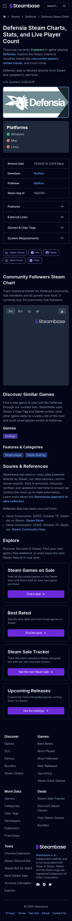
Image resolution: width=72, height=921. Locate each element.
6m (20, 311)
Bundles (10, 766)
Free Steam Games (50, 818)
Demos (9, 758)
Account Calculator (17, 883)
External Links (36, 217)
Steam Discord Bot (17, 861)
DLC (7, 751)
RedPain (39, 173)
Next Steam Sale (16, 875)
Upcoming (44, 773)
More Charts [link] (14, 260)
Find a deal (36, 594)
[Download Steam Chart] (62, 311)
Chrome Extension (17, 853)
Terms (22, 913)
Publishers (11, 828)
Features (36, 206)
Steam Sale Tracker (51, 798)
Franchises (12, 835)
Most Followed (47, 758)
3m (10, 311)
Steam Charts (14, 773)
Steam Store (34, 520)
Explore (9, 890)
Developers (12, 821)
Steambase (43, 855)
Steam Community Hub (28, 529)
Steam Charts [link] (14, 252)
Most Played (46, 751)
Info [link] (35, 252)
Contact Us (59, 913)
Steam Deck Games (51, 781)
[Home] (4, 16)
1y (29, 311)
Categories (12, 806)
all (37, 311)
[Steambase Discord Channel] (38, 884)
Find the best (36, 632)
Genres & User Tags (36, 227)
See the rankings (36, 710)
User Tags (11, 813)
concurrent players (44, 58)
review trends (12, 63)
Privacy (10, 913)
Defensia (30, 16)
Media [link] (51, 252)
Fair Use (34, 913)
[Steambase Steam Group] (44, 884)
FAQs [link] (34, 260)
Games (15, 16)
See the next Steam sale (36, 671)
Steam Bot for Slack (18, 868)
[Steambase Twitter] (50, 884)
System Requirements (36, 238)
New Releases (47, 766)
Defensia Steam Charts (55, 16)
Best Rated (45, 743)
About (45, 913)
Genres (9, 798)
